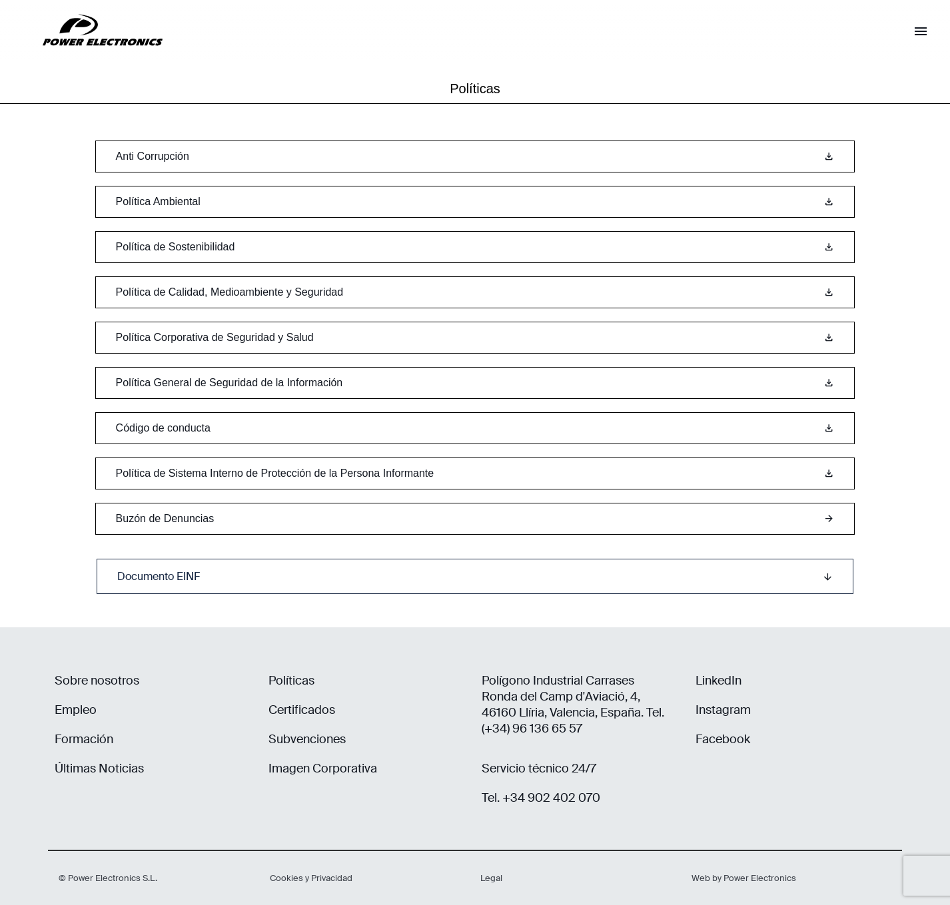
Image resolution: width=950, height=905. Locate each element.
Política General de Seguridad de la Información (475, 383)
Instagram (723, 710)
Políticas (291, 681)
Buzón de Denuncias (475, 518)
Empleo (76, 710)
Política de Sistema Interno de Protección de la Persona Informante (475, 473)
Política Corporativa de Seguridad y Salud (475, 337)
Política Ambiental (475, 201)
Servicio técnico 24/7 (539, 768)
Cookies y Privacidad (311, 878)
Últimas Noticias (99, 768)
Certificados (301, 710)
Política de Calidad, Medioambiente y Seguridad (475, 292)
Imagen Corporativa (322, 768)
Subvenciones (307, 739)
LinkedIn (718, 681)
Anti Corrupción (475, 156)
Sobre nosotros (97, 681)
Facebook (723, 739)
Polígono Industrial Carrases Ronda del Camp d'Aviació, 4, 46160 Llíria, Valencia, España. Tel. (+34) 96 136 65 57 (573, 705)
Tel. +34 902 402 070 (541, 798)
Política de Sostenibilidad (475, 247)
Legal (491, 878)
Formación (84, 739)
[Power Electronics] (92, 56)
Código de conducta (475, 428)
